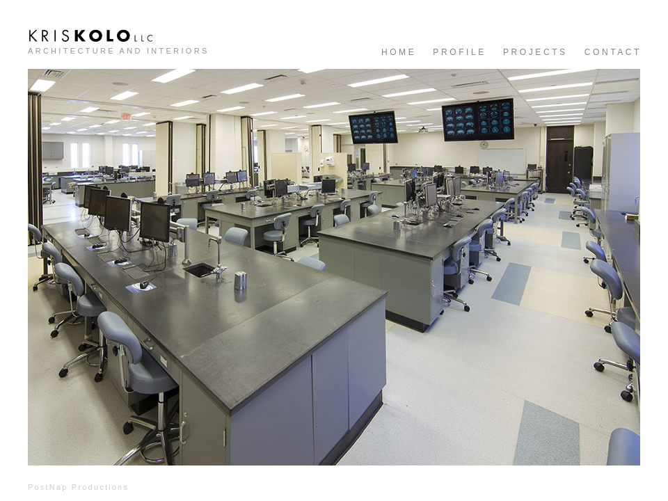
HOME (398, 52)
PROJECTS (535, 52)
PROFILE (459, 52)
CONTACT (613, 52)
